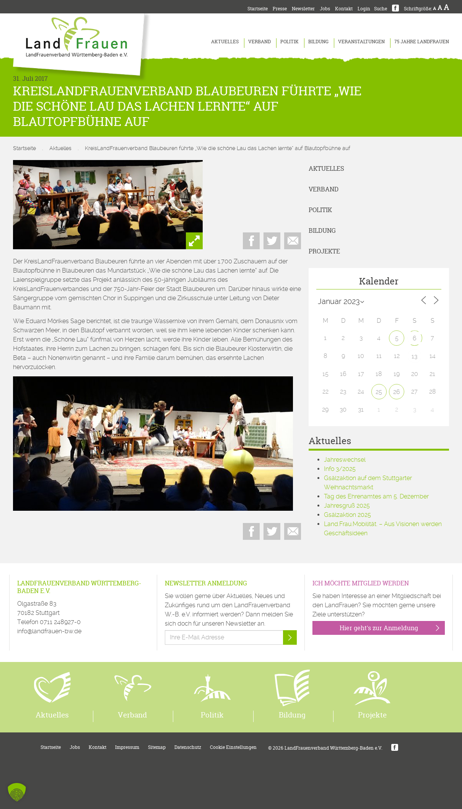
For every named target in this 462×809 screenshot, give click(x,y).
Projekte (324, 251)
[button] (17, 792)
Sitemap (157, 747)
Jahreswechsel (345, 459)
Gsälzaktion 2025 (347, 514)
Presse (280, 8)
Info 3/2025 (340, 468)
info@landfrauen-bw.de (49, 631)
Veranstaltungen (361, 41)
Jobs (325, 8)
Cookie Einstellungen (233, 747)
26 (396, 392)
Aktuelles (225, 41)
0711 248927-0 (60, 622)
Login (364, 8)
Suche (380, 8)
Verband (259, 41)
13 (414, 356)
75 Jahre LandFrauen (421, 41)
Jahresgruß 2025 (347, 505)
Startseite (257, 8)
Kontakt (344, 8)
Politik (289, 41)
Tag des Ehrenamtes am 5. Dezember (376, 496)
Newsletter (303, 8)
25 (379, 392)
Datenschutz (187, 747)
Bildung (318, 41)
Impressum (127, 747)
